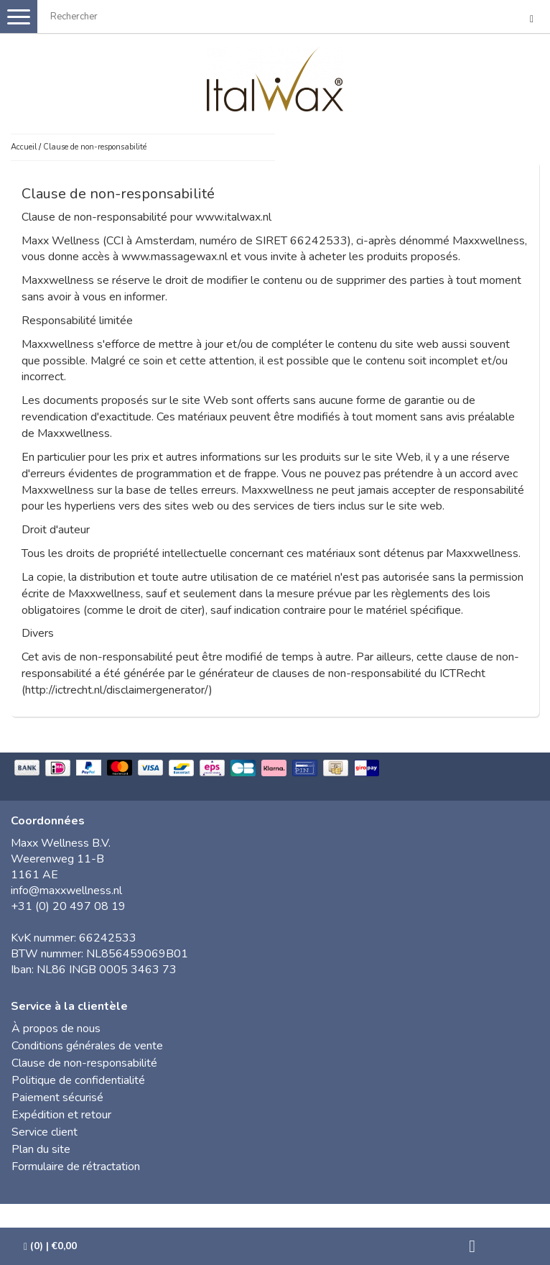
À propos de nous (56, 1028)
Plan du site (40, 1149)
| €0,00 (50, 1246)
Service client (44, 1132)
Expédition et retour (61, 1115)
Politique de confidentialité (78, 1080)
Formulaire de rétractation (75, 1166)
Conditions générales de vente (87, 1046)
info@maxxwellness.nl (66, 890)
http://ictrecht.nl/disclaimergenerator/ (117, 690)
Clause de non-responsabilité (94, 147)
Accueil (24, 147)
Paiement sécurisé (57, 1097)
